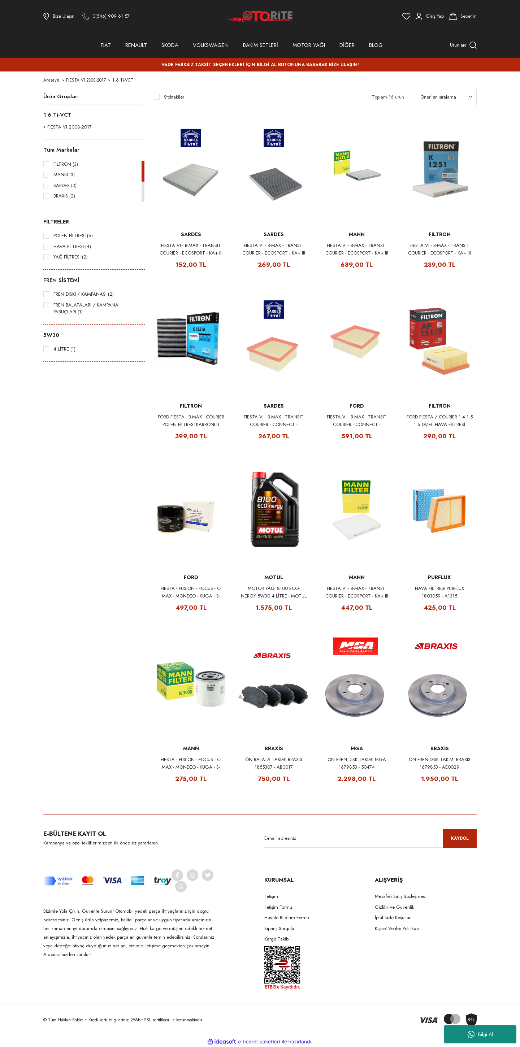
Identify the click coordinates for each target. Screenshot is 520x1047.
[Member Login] (430, 16)
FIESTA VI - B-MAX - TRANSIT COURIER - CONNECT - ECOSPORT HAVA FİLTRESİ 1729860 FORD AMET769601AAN (357, 420)
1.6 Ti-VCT (123, 80)
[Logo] (260, 16)
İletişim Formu (278, 907)
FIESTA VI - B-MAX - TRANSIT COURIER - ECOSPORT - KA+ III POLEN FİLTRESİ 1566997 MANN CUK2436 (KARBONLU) (356, 249)
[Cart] (463, 16)
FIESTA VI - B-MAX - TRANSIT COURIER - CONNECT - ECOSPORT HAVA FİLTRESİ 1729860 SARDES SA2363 (274, 420)
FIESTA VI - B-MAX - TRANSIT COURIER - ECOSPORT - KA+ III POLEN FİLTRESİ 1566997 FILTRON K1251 (439, 249)
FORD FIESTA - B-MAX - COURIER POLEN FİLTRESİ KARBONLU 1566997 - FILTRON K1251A (191, 420)
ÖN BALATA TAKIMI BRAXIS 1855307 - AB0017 (273, 763)
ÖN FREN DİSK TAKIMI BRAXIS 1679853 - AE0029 (440, 763)
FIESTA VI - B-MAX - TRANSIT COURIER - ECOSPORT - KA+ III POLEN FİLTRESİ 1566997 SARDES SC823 (191, 249)
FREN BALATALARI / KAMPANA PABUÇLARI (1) (85, 308)
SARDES (191, 234)
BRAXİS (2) (64, 195)
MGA (357, 748)
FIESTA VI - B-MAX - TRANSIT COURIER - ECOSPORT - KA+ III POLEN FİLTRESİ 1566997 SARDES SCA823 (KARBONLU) (273, 249)
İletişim (271, 896)
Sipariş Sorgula (279, 928)
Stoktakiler (174, 97)
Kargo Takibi (277, 938)
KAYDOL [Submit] (460, 838)
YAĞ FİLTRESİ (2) (70, 256)
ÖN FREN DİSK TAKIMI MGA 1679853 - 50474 (357, 763)
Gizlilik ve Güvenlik (394, 907)
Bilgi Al (480, 1034)
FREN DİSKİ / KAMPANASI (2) (83, 294)
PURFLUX (439, 577)
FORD (357, 405)
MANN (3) (64, 174)
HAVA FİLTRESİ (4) (72, 246)
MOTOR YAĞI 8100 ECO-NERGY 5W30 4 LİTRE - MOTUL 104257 (274, 592)
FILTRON (440, 234)
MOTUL (273, 577)
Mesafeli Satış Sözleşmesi (400, 896)
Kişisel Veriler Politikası (397, 928)
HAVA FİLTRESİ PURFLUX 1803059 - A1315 (439, 592)
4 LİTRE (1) (64, 349)
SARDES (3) (65, 185)
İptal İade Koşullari (393, 917)
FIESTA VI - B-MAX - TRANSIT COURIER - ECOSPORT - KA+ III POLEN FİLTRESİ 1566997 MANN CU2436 (356, 592)
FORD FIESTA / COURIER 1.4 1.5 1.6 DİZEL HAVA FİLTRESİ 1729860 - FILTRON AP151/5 (440, 420)
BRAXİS (274, 748)
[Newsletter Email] (370, 838)
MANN (357, 234)
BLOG (376, 45)
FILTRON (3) (65, 164)
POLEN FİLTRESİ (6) (73, 235)
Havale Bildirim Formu (286, 917)
